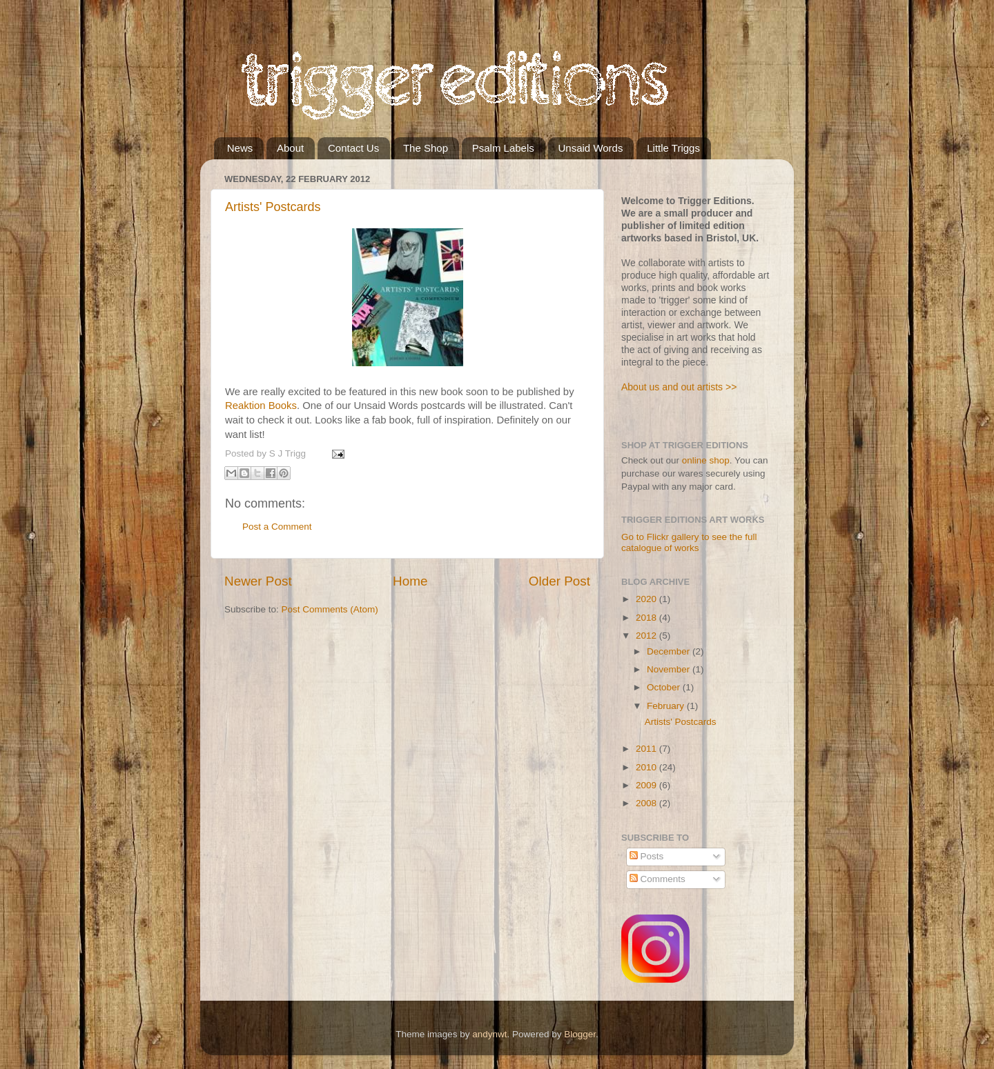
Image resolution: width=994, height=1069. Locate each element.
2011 (647, 748)
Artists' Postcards (272, 207)
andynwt (489, 1034)
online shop (706, 460)
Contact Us (353, 148)
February (667, 706)
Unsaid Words (590, 148)
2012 (647, 635)
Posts (647, 856)
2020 (647, 599)
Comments (657, 879)
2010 (647, 767)
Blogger (580, 1034)
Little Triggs (673, 148)
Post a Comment (277, 526)
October (665, 687)
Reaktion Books (261, 405)
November (669, 669)
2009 (647, 785)
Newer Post (258, 581)
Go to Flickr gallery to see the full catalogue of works (689, 542)
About (290, 148)
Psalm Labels (503, 148)
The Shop (425, 148)
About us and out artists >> (679, 386)
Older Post (559, 581)
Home (410, 581)
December (669, 651)
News (240, 148)
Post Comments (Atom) (330, 609)
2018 (647, 617)
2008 (647, 803)
